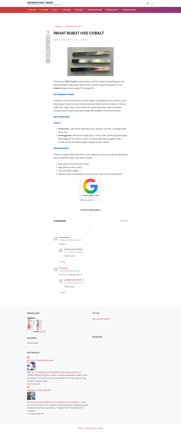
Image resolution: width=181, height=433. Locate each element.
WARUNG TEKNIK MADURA (39, 390)
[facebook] (48, 37)
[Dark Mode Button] (147, 3)
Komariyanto (64, 237)
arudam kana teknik (72, 249)
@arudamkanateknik (101, 319)
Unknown (63, 268)
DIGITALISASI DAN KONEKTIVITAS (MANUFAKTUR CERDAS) (53, 402)
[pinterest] (48, 56)
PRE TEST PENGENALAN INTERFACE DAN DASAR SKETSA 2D (54, 372)
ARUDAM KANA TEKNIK (40, 2)
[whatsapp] (48, 47)
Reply (63, 262)
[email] (48, 61)
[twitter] (48, 42)
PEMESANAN (33, 343)
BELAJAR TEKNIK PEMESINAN (40, 360)
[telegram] (48, 52)
